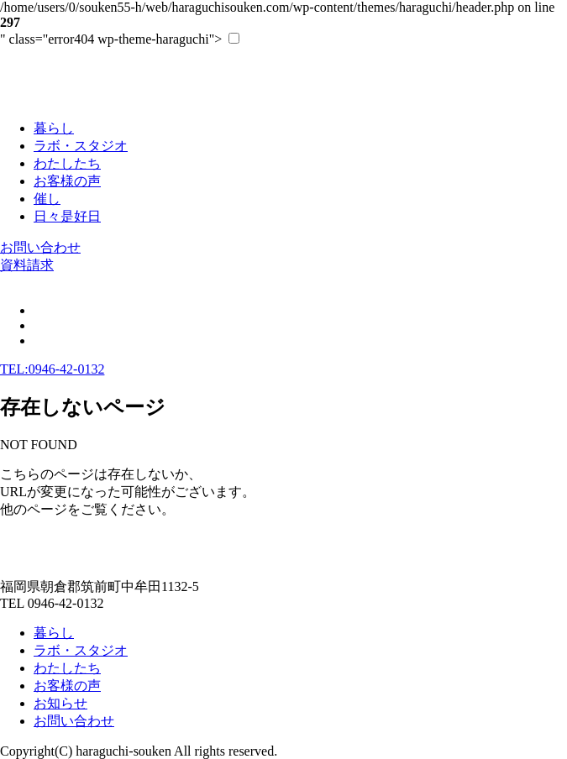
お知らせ (60, 703)
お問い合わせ (40, 247)
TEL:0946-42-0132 (52, 369)
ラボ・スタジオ (81, 650)
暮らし (54, 633)
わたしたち (67, 668)
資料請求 (27, 265)
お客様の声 (67, 685)
